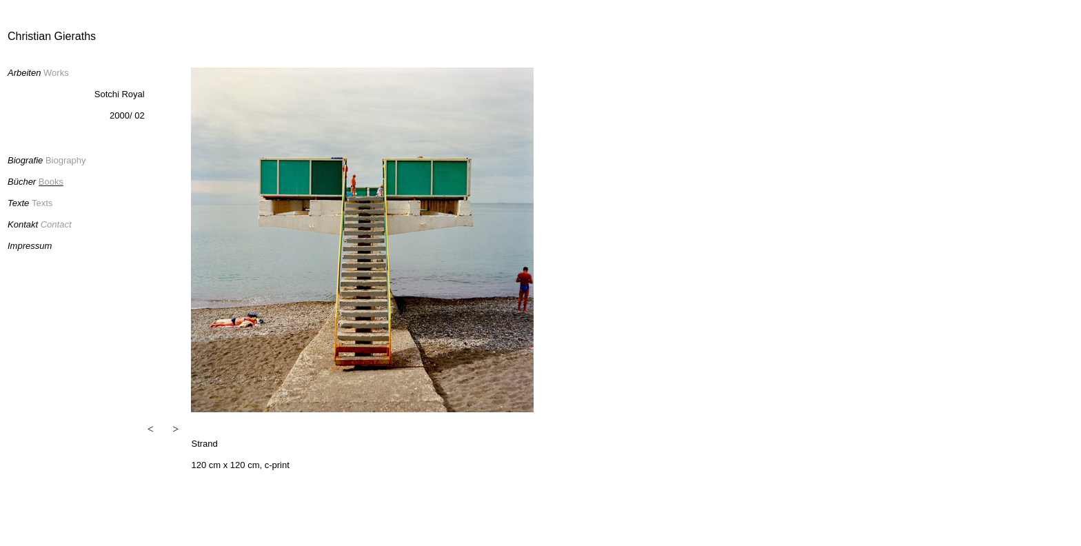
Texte (18, 203)
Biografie (25, 160)
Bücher (23, 181)
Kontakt (23, 224)
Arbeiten (24, 73)
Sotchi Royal (119, 94)
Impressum (30, 246)
